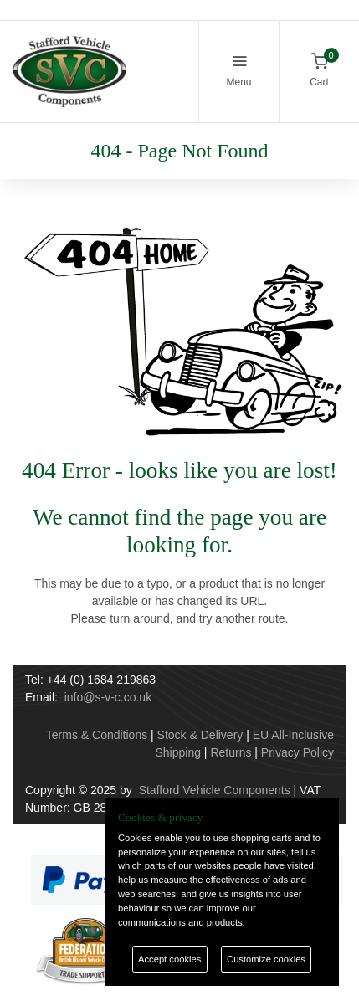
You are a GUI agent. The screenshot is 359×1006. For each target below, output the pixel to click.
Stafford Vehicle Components (214, 790)
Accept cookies (169, 959)
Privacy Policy (297, 752)
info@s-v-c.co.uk (107, 697)
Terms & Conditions (96, 735)
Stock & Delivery (200, 735)
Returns (230, 752)
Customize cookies (266, 959)
